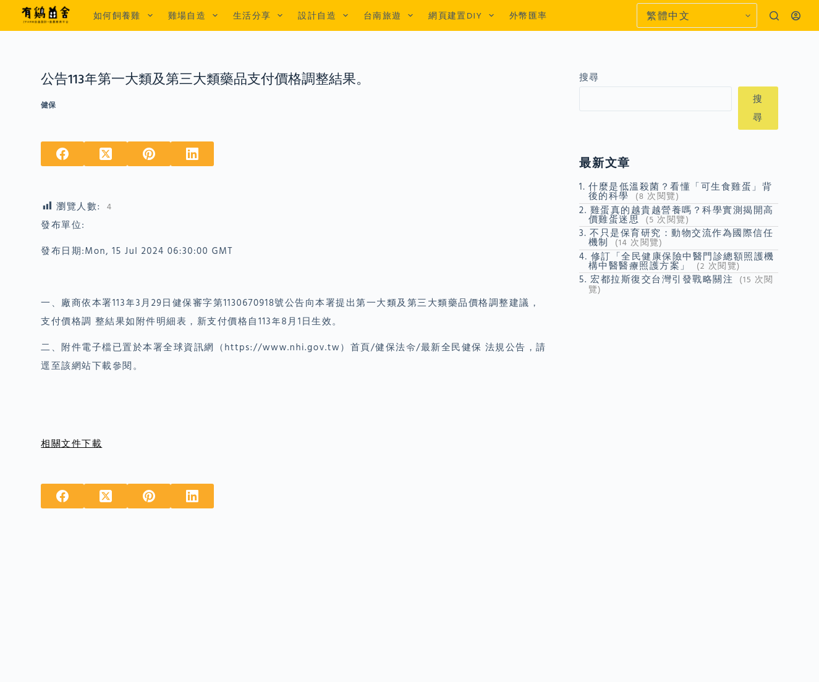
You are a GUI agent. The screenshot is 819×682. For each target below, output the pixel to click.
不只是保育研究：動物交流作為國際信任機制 (681, 237)
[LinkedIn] (192, 153)
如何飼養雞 (125, 15)
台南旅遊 (390, 15)
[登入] (795, 15)
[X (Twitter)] (105, 153)
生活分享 (260, 15)
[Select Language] (697, 15)
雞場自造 (195, 15)
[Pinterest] (149, 153)
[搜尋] (774, 15)
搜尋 (589, 77)
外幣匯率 (528, 15)
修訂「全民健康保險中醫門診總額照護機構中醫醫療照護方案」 (681, 260)
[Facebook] (62, 153)
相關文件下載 (71, 443)
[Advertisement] (678, 381)
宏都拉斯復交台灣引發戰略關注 (661, 279)
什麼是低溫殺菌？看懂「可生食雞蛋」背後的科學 (680, 191)
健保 (48, 105)
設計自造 (325, 15)
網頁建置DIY (463, 15)
